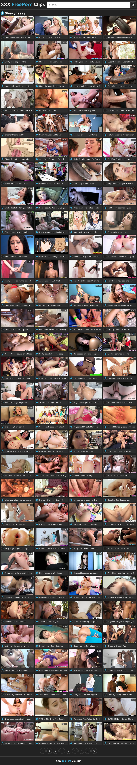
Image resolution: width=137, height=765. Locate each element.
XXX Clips (23, 4)
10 (94, 751)
